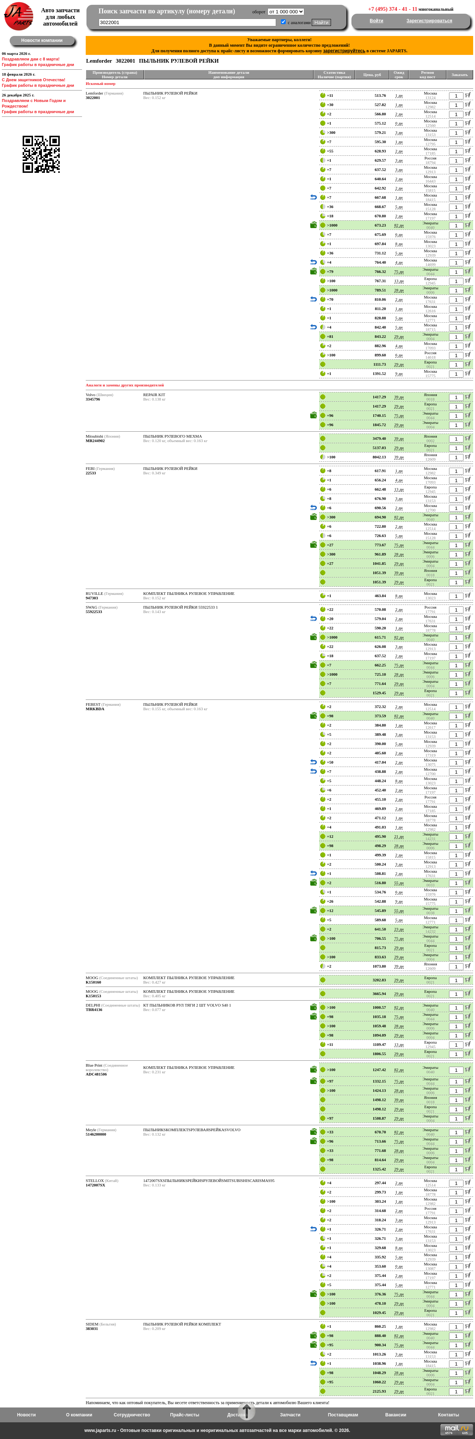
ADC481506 (96, 1074)
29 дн (398, 336)
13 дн (398, 281)
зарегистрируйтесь (344, 50)
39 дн (398, 397)
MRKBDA (95, 709)
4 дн (399, 262)
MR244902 (95, 440)
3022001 (93, 97)
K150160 (93, 982)
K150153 (93, 996)
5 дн (399, 206)
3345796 (93, 399)
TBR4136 (94, 1009)
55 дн (398, 882)
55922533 (94, 611)
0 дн (399, 123)
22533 (91, 473)
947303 (92, 598)
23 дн (398, 929)
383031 (92, 1328)
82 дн (398, 225)
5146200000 (96, 1134)
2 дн (399, 114)
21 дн (398, 836)
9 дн (399, 373)
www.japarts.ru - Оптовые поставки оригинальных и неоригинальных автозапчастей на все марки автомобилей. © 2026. (217, 1430)
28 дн (398, 290)
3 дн (399, 132)
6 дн (399, 234)
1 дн (399, 95)
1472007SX (95, 1185)
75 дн (398, 271)
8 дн (399, 243)
